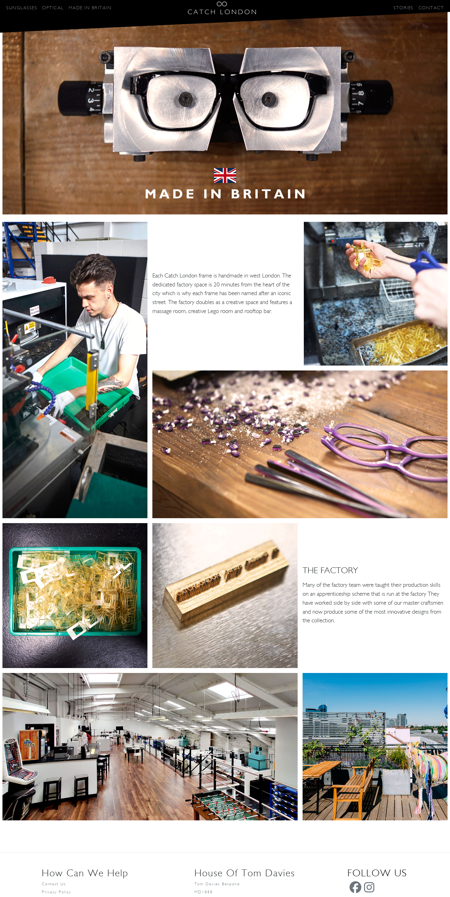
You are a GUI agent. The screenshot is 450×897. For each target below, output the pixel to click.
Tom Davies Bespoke (217, 884)
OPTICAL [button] (53, 8)
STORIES (403, 8)
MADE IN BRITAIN (90, 8)
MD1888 (203, 892)
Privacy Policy (56, 892)
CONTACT (431, 8)
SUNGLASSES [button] (21, 8)
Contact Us (54, 884)
